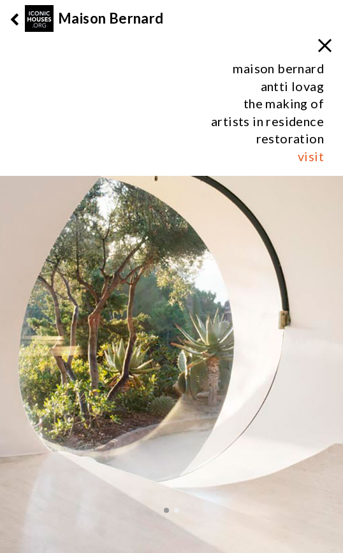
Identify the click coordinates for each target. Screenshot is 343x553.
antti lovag (292, 86)
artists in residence (267, 121)
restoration (290, 138)
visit (311, 156)
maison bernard (278, 68)
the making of (284, 103)
